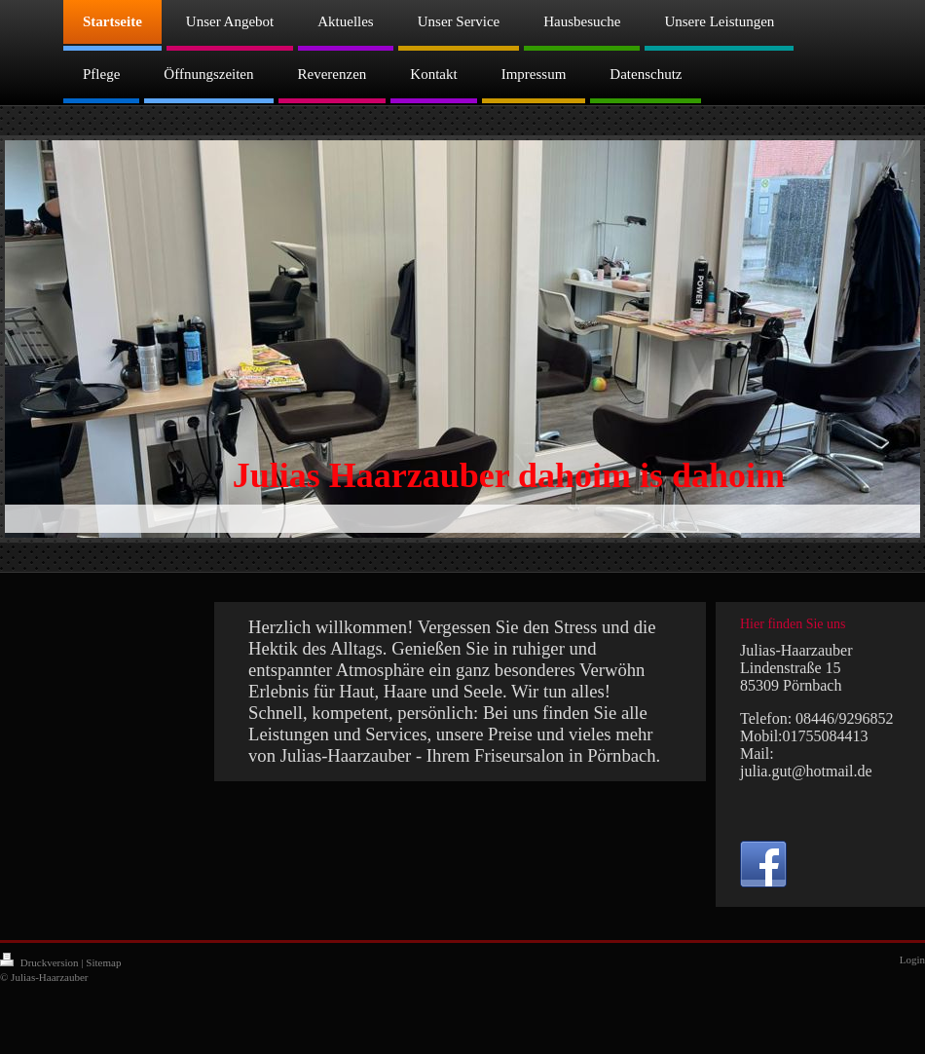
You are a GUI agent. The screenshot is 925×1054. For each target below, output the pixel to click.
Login (912, 959)
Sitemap (103, 962)
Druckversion (40, 962)
